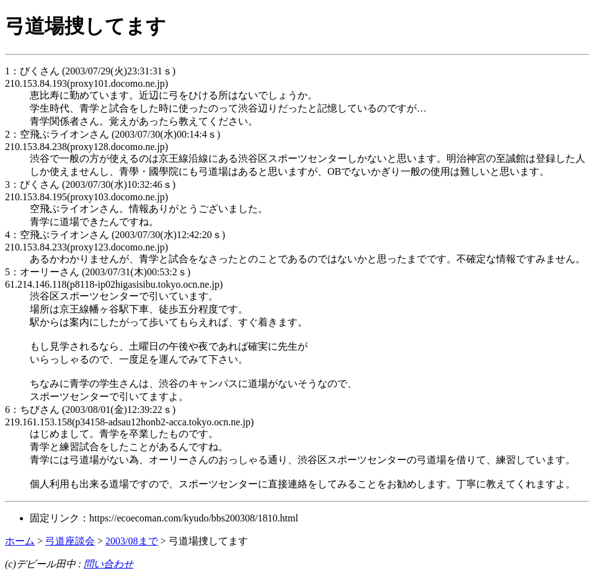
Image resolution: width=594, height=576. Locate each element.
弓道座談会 (70, 541)
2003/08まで (131, 541)
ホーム (20, 541)
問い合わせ (108, 564)
